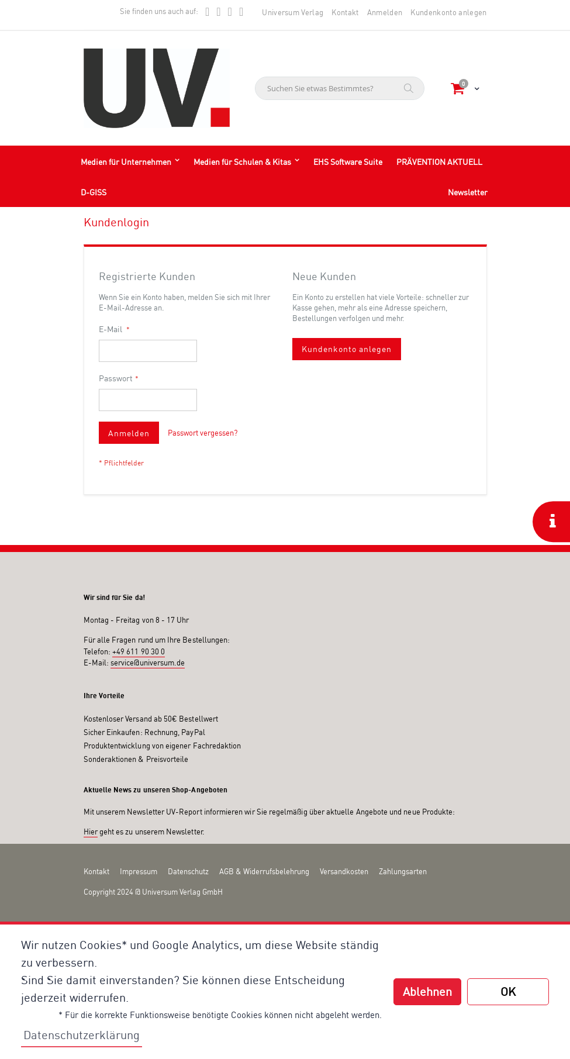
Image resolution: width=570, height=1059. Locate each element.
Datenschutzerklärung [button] (81, 1034)
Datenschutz (188, 871)
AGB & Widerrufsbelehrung (264, 871)
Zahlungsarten (403, 871)
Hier (91, 831)
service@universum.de (147, 662)
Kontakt (344, 12)
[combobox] (339, 88)
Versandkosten (344, 871)
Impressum (138, 871)
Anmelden (385, 12)
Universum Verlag (292, 12)
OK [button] (508, 991)
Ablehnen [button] (427, 991)
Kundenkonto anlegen (448, 12)
